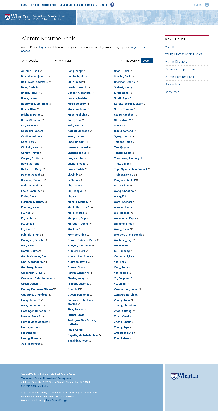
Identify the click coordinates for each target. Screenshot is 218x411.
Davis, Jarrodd (30, 163)
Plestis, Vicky (76, 278)
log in (42, 47)
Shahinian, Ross (78, 340)
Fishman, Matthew (32, 201)
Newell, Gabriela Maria (82, 240)
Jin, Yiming (75, 81)
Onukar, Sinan (76, 267)
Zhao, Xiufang (123, 311)
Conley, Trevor (30, 152)
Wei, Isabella (122, 212)
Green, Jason (29, 283)
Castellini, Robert (32, 131)
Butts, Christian (31, 120)
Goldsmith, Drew (31, 272)
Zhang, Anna (122, 300)
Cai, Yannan (28, 125)
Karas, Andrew (77, 103)
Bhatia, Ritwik (29, 92)
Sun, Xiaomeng (123, 131)
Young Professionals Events (183, 54)
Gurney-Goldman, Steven (37, 289)
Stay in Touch (174, 84)
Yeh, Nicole (121, 272)
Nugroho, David (77, 261)
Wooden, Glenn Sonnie (128, 234)
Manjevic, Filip (77, 218)
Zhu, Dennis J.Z (123, 332)
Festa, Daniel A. (30, 191)
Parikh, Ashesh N (78, 272)
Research (66, 5)
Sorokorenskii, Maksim (128, 103)
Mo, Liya (73, 229)
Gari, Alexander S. (32, 261)
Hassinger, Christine (33, 311)
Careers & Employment (180, 69)
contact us (43, 386)
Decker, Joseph (30, 174)
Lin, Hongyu (75, 191)
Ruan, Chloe (75, 329)
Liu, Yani (73, 196)
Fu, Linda (27, 218)
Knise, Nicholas (77, 114)
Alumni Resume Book (179, 77)
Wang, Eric (120, 196)
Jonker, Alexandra (79, 92)
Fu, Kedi (26, 212)
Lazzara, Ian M (77, 152)
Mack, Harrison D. (79, 207)
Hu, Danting (28, 332)
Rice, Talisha (76, 309)
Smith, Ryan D (122, 98)
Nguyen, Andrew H (79, 245)
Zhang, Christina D (125, 305)
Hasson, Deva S (30, 316)
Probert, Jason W (78, 283)
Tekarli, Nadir (122, 152)
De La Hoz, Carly (31, 169)
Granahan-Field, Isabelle (36, 278)
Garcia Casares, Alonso (35, 256)
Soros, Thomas (123, 109)
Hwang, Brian (29, 338)
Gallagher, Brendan (33, 240)
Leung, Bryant (76, 163)
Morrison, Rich (77, 234)
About (25, 5)
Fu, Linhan (27, 223)
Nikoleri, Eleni (76, 251)
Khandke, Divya (77, 109)
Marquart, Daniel (78, 223)
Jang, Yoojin (75, 71)
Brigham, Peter (30, 114)
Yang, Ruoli (121, 267)
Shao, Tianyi (122, 71)
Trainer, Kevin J (123, 174)
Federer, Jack (29, 185)
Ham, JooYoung (31, 305)
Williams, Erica (123, 223)
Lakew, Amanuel (78, 147)
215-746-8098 (29, 386)
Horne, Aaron (29, 327)
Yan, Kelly (120, 261)
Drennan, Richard (32, 180)
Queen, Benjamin (78, 294)
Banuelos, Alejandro (33, 76)
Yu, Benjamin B (123, 278)
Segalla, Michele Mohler (83, 335)
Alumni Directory (176, 61)
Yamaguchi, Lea (124, 256)
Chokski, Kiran (30, 147)
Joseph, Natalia (77, 98)
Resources (172, 92)
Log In (103, 5)
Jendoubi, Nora (77, 76)
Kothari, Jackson (78, 131)
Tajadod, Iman (123, 141)
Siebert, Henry (123, 87)
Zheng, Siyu (121, 327)
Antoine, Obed (30, 71)
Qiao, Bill (73, 289)
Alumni (78, 5)
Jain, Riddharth (30, 343)
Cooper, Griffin (30, 158)
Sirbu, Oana (121, 92)
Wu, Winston (121, 245)
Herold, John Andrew (34, 321)
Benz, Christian (30, 87)
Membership (49, 5)
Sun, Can (119, 125)
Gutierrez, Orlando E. (34, 294)
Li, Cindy (73, 174)
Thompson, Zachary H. (128, 158)
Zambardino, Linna (126, 289)
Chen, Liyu (27, 141)
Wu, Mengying (123, 240)
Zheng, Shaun (122, 321)
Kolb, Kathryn (76, 125)
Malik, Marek (76, 212)
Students (91, 5)
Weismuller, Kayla (125, 218)
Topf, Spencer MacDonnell (130, 169)
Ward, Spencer (123, 201)
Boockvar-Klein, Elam (34, 103)
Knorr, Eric (74, 120)
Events (35, 5)
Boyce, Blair (28, 109)
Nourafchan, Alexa (79, 256)
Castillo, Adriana (31, 136)
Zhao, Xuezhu (122, 316)
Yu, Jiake (120, 283)
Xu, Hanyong (122, 251)
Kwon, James (76, 136)
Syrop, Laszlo (122, 136)
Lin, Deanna (75, 185)
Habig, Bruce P (30, 300)
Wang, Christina (124, 191)
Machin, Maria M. (78, 201)
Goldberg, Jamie (31, 267)
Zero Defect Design (56, 400)
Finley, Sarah (29, 196)
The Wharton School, (32, 378)
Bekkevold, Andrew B (34, 81)
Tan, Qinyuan (122, 147)
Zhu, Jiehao (121, 338)
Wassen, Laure (123, 207)
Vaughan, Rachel (124, 180)
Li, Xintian (74, 180)
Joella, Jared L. (77, 87)
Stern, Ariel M (122, 120)
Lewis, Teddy (76, 169)
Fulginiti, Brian (30, 234)
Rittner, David (76, 314)
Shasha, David (123, 76)
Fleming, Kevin (30, 207)
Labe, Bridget (76, 141)
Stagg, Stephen (124, 114)
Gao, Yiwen (28, 245)
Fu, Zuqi (26, 229)
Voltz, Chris (121, 185)
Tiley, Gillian (121, 163)
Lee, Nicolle (75, 158)
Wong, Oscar (122, 229)
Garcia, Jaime (30, 251)
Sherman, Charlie (125, 81)
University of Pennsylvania (57, 378)
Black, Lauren (29, 98)
